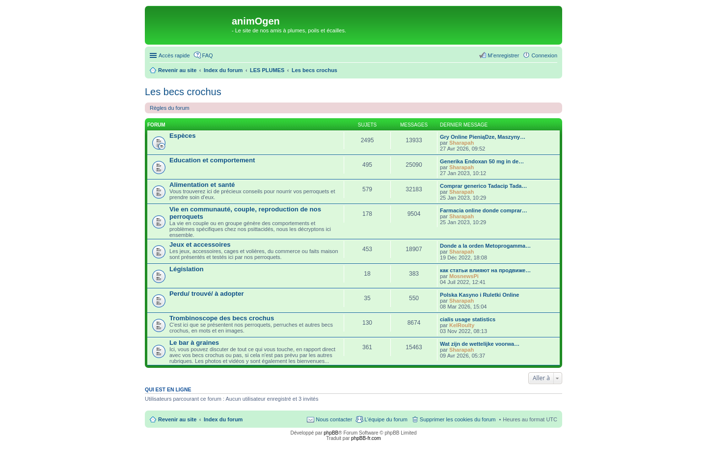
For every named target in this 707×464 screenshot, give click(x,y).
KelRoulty (461, 325)
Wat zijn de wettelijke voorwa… (479, 344)
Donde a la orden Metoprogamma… (485, 246)
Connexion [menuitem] (544, 55)
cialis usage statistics (467, 319)
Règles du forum (170, 108)
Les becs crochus (183, 91)
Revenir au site (177, 419)
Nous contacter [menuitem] (334, 419)
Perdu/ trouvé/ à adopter (206, 293)
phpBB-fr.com (366, 438)
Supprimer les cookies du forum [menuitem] (458, 419)
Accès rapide (174, 55)
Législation (186, 269)
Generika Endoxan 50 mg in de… (482, 161)
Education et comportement (212, 160)
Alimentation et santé (202, 184)
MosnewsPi (464, 276)
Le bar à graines (194, 342)
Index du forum (223, 419)
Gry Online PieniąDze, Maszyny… (482, 137)
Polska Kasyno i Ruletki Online (479, 295)
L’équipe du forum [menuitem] (385, 419)
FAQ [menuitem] (207, 55)
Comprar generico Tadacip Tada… (483, 186)
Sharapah (461, 143)
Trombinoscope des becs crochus (221, 318)
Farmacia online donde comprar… (483, 210)
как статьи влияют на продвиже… (485, 270)
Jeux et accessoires (200, 244)
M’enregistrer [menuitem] (503, 55)
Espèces (182, 135)
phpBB (331, 433)
